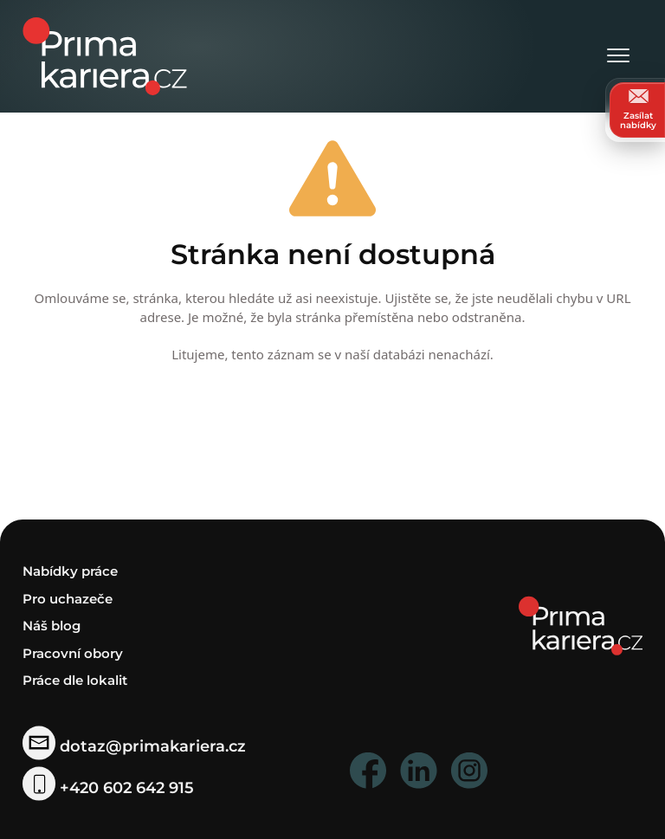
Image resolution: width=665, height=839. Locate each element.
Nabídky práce (70, 571)
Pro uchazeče (68, 599)
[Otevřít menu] (618, 56)
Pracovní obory (73, 653)
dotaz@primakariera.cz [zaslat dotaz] (134, 746)
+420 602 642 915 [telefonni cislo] (108, 787)
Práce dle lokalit (75, 680)
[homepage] (580, 624)
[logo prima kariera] (105, 55)
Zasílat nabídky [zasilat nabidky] (638, 109)
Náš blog (52, 625)
